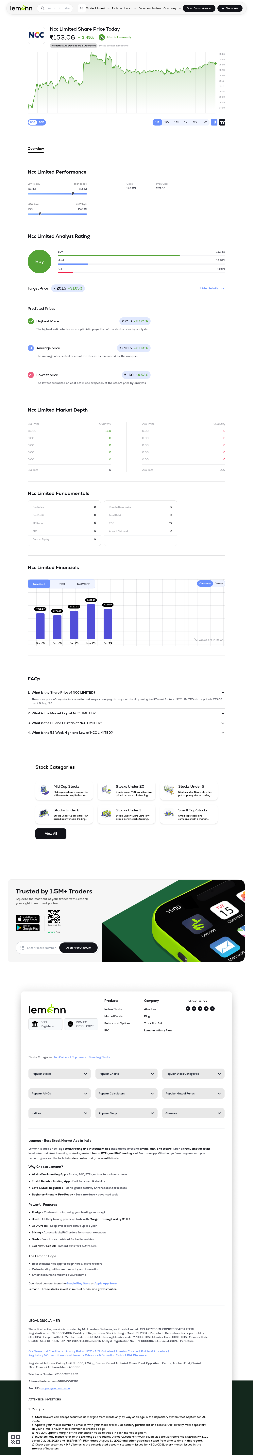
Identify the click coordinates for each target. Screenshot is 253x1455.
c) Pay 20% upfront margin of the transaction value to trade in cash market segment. (89, 1432)
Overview (36, 149)
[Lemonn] (47, 1009)
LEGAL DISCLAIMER (44, 1321)
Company (151, 1001)
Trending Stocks (100, 1057)
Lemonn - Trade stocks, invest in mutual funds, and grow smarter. (72, 1289)
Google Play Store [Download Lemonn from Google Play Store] (78, 1283)
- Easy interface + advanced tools (75, 1194)
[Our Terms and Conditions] (46, 1351)
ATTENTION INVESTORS (44, 1399)
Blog (147, 1016)
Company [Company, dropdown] (170, 8)
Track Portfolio (153, 1023)
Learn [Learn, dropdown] (128, 8)
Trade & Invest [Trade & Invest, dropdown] (95, 8)
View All (51, 834)
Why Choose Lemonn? (45, 1167)
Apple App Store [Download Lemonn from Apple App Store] (105, 1283)
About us (150, 1009)
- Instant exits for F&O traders (64, 1246)
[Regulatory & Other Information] (50, 1355)
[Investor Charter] (128, 1351)
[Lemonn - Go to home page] (21, 7)
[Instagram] (194, 1008)
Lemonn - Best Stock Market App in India (60, 1141)
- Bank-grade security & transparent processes (79, 1188)
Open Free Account (78, 947)
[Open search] (82, 8)
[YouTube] (206, 1008)
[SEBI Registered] (45, 1024)
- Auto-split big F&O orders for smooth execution (69, 1232)
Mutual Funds (113, 1016)
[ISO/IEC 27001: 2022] (81, 1024)
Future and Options (117, 1023)
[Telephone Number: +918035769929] (118, 1375)
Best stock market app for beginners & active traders (67, 1263)
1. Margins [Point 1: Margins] (36, 1409)
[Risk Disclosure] (137, 1355)
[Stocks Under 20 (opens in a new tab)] (126, 790)
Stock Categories (55, 767)
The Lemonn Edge (42, 1256)
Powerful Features (42, 1205)
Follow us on (196, 1001)
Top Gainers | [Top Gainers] (62, 1057)
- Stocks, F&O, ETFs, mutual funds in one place (79, 1174)
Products (111, 1001)
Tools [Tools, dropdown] (115, 8)
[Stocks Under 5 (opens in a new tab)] (188, 790)
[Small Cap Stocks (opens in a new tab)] (188, 814)
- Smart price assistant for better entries (63, 1239)
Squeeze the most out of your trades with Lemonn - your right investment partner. (53, 901)
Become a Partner (150, 8)
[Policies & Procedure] (155, 1351)
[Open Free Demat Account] (195, 1447)
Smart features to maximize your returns (59, 1275)
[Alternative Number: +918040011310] (118, 1382)
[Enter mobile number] (43, 947)
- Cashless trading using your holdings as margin (69, 1212)
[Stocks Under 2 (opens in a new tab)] (64, 814)
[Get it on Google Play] (28, 927)
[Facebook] (200, 1008)
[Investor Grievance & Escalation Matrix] (100, 1355)
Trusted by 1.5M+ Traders (54, 891)
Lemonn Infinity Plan (158, 1030)
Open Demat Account (199, 8)
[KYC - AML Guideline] (101, 1351)
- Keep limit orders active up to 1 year (64, 1225)
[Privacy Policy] (75, 1351)
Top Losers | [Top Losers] (80, 1057)
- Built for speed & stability (68, 1181)
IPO (106, 1030)
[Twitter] (188, 1008)
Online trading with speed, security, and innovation (65, 1269)
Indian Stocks (113, 1009)
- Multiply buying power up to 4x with (81, 1219)
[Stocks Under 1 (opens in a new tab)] (126, 814)
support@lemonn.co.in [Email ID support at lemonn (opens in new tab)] (55, 1388)
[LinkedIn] (212, 1008)
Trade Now (232, 8)
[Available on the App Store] (28, 918)
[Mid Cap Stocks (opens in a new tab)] (64, 790)
